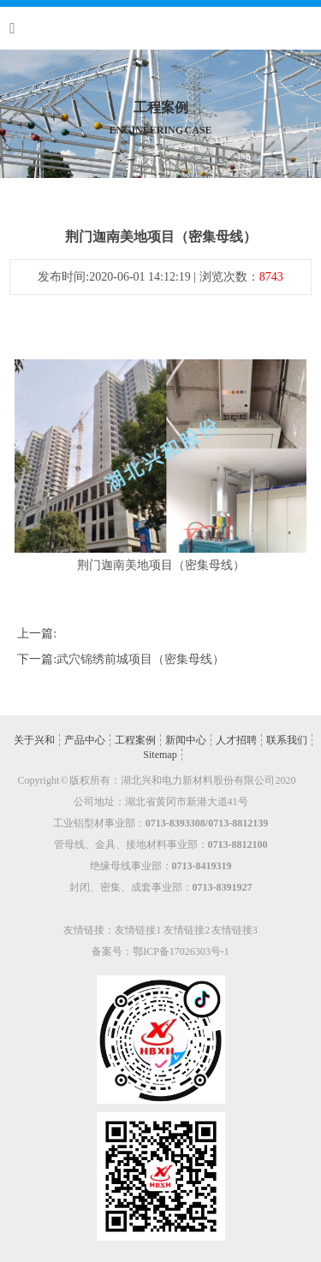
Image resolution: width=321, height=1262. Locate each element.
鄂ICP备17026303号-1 (181, 951)
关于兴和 (34, 740)
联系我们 (286, 740)
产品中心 (84, 740)
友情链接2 (186, 930)
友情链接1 (138, 930)
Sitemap (159, 755)
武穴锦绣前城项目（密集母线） (140, 659)
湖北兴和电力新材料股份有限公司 (198, 780)
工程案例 (135, 740)
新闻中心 (185, 740)
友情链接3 (234, 930)
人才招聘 (236, 740)
